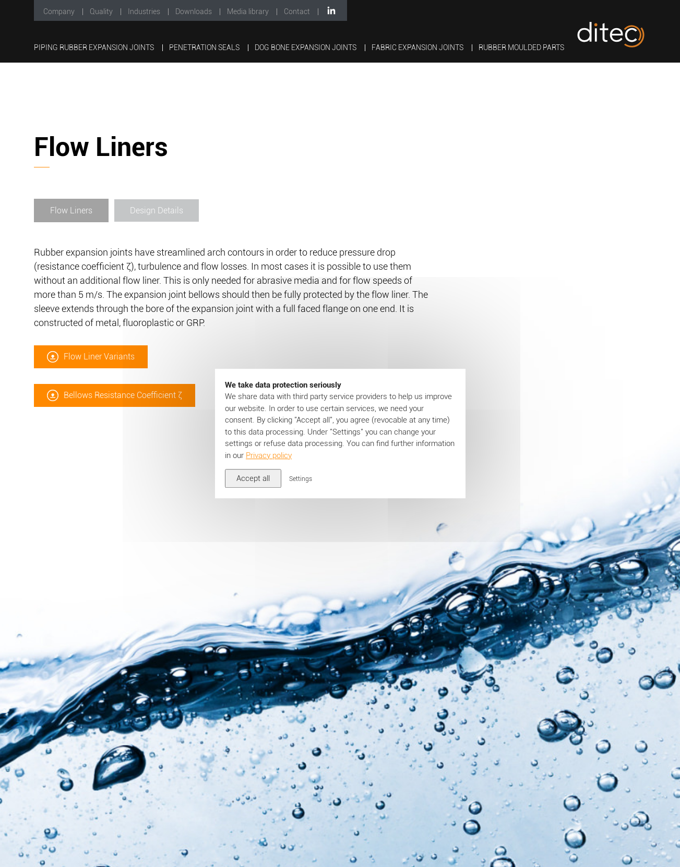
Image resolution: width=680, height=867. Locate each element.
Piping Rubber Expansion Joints (95, 47)
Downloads (194, 11)
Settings (300, 479)
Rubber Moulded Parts (521, 47)
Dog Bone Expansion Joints (306, 47)
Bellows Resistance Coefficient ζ (123, 415)
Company (59, 11)
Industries (145, 11)
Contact (298, 11)
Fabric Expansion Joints (418, 47)
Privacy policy (269, 455)
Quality (102, 11)
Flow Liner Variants (99, 377)
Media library (248, 11)
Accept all (253, 478)
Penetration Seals (205, 47)
